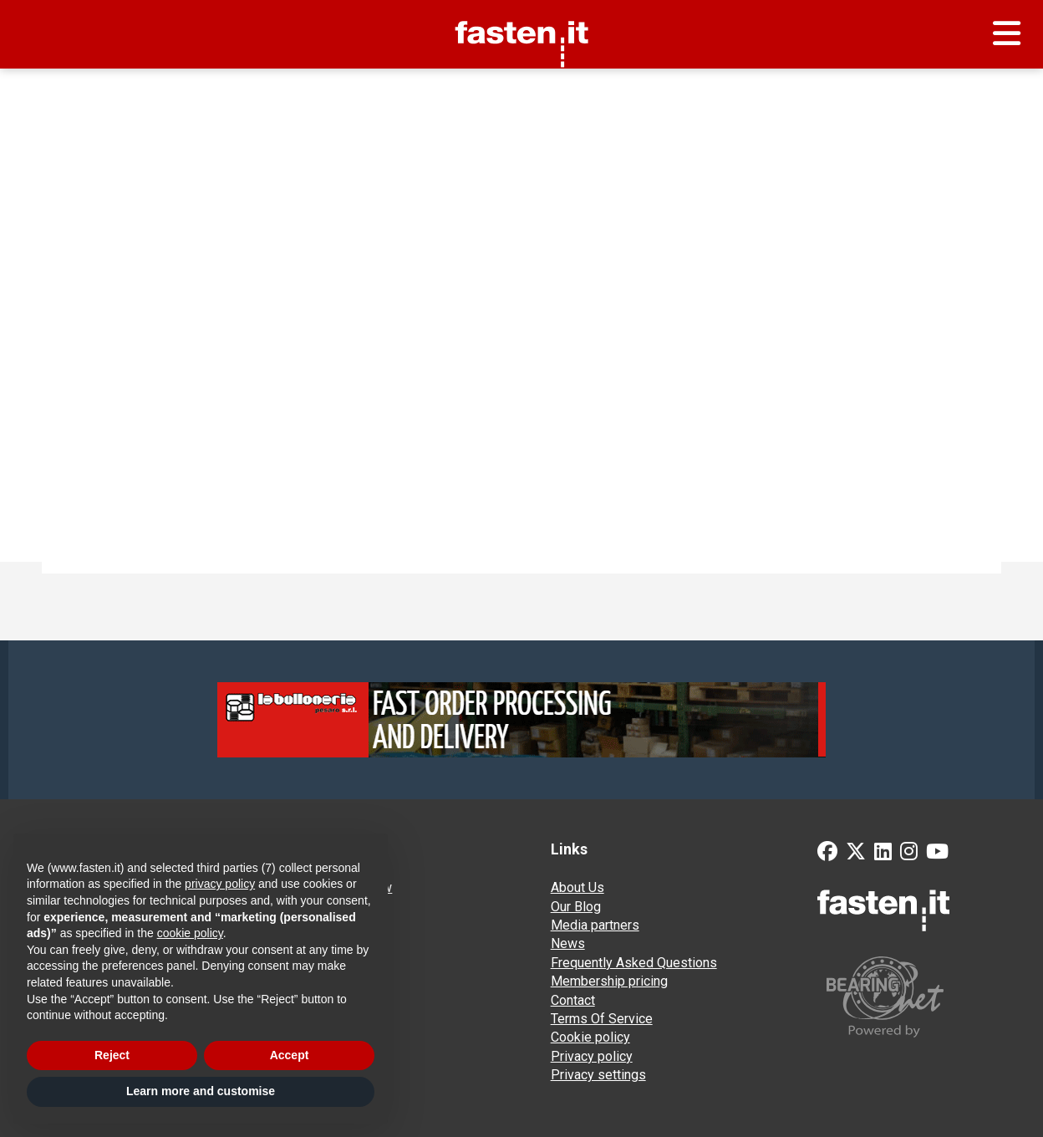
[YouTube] (937, 854)
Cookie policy (590, 1037)
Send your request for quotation (923, 89)
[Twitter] (856, 854)
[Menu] (1007, 34)
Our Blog (576, 907)
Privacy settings (598, 1075)
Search (482, 286)
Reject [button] (112, 1055)
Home (43, 89)
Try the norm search (106, 348)
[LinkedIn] (883, 854)
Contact (573, 1000)
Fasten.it (521, 6)
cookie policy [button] (190, 933)
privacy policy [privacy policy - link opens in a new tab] (220, 883)
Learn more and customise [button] (200, 1091)
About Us (577, 887)
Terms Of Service (602, 1019)
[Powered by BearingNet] (921, 997)
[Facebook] (827, 854)
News (568, 943)
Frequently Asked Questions (634, 963)
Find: (76, 286)
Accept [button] (289, 1055)
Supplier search (119, 89)
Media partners (595, 925)
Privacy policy (592, 1056)
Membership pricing (609, 981)
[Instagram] (909, 854)
